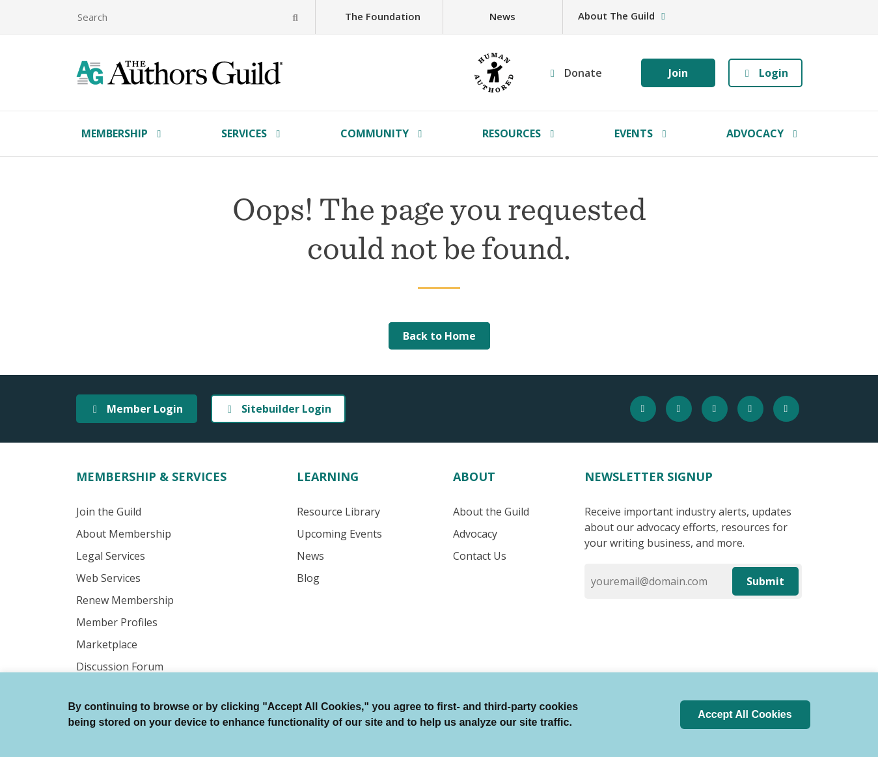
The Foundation (382, 16)
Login (765, 73)
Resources (511, 133)
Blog (308, 578)
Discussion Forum (119, 666)
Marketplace (106, 644)
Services (244, 133)
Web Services (108, 578)
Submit (765, 581)
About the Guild (491, 511)
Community (374, 133)
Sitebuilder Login (278, 409)
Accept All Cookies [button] (744, 714)
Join (678, 73)
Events (633, 133)
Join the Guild (108, 511)
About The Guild (622, 15)
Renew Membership (125, 600)
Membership (114, 133)
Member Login (136, 409)
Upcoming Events (339, 534)
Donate (583, 73)
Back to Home (439, 336)
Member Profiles (117, 622)
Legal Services (110, 556)
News (502, 16)
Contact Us (479, 556)
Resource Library (338, 511)
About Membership (123, 534)
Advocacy (755, 133)
